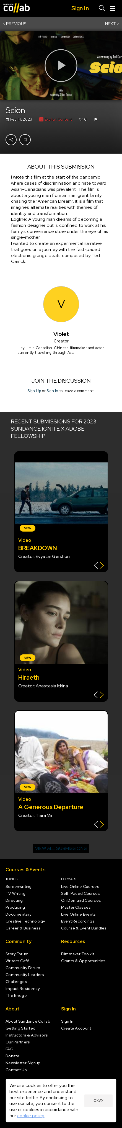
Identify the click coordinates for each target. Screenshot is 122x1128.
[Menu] (112, 8)
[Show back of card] (99, 566)
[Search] (102, 8)
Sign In (52, 391)
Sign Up (34, 391)
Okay (99, 1100)
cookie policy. (31, 1115)
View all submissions (61, 848)
